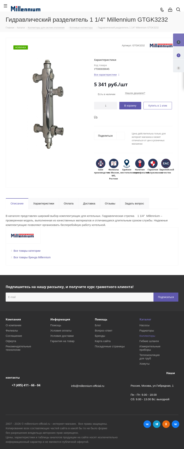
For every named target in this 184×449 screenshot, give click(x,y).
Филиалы (12, 330)
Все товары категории (27, 250)
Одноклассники (166, 424)
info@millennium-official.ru (87, 385)
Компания (13, 319)
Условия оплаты (61, 330)
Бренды (100, 335)
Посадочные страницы (110, 346)
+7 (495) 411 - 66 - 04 (26, 385)
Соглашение (14, 335)
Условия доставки (62, 335)
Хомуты (145, 363)
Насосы (145, 325)
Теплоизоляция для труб (150, 356)
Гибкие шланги (149, 341)
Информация (60, 319)
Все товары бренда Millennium (32, 257)
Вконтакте (147, 424)
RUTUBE (175, 424)
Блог (98, 325)
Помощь (55, 325)
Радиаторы (147, 330)
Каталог (145, 319)
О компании (13, 325)
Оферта (11, 341)
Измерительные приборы (150, 348)
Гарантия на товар (62, 341)
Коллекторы (147, 335)
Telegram (156, 424)
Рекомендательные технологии (18, 348)
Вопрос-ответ (103, 330)
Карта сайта (103, 341)
